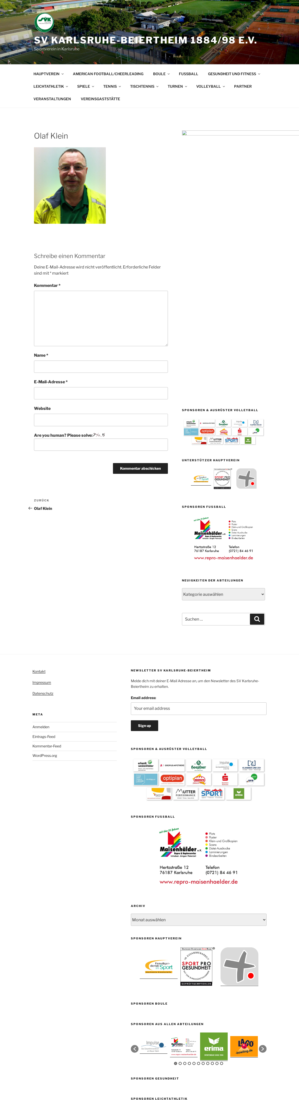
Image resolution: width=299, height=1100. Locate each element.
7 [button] (203, 948)
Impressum (41, 567)
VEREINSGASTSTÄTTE (100, 99)
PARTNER (243, 86)
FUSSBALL (188, 74)
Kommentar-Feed (46, 630)
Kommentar (47, 285)
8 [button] (207, 948)
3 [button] (184, 948)
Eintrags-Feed (43, 621)
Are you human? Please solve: (101, 442)
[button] (135, 933)
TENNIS (112, 86)
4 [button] (189, 948)
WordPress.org (44, 640)
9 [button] (212, 948)
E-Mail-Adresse (51, 381)
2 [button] (180, 948)
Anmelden (40, 611)
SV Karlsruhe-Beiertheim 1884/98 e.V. (146, 40)
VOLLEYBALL (211, 86)
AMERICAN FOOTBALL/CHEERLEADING (108, 74)
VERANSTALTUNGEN (52, 99)
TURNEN (178, 86)
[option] (201, 300)
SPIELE (86, 86)
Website (42, 408)
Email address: (143, 582)
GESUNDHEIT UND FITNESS (234, 74)
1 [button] (175, 948)
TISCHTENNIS (144, 86)
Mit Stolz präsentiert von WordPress (160, 1075)
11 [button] (221, 948)
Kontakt (38, 556)
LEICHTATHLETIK (51, 86)
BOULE (161, 74)
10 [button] (216, 948)
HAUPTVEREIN (48, 74)
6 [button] (198, 948)
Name (41, 355)
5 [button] (193, 948)
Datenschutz (42, 578)
